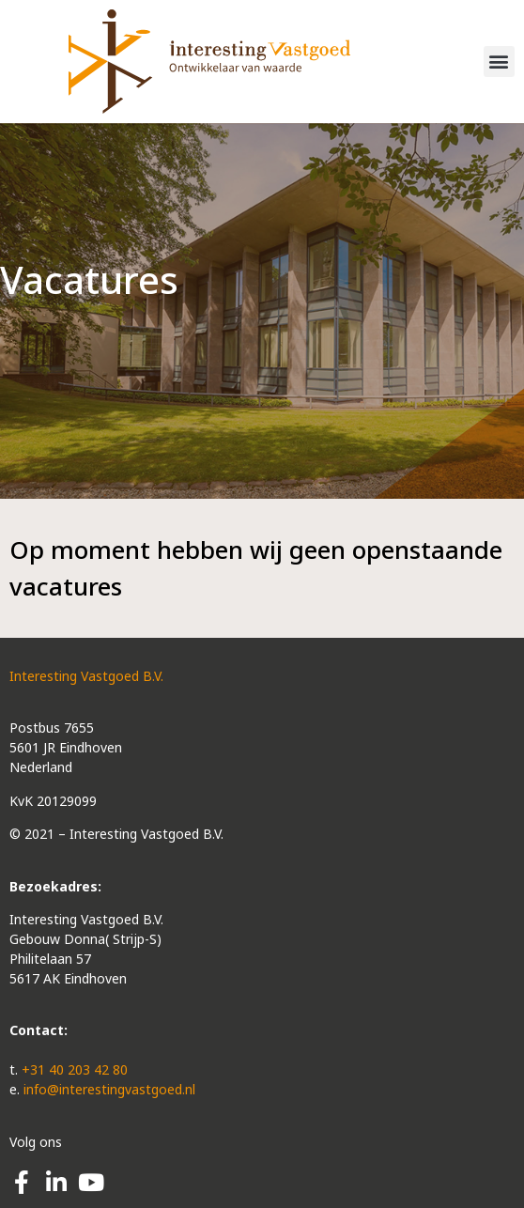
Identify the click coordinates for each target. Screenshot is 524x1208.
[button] (499, 61)
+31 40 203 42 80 (75, 1069)
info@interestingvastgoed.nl (109, 1089)
